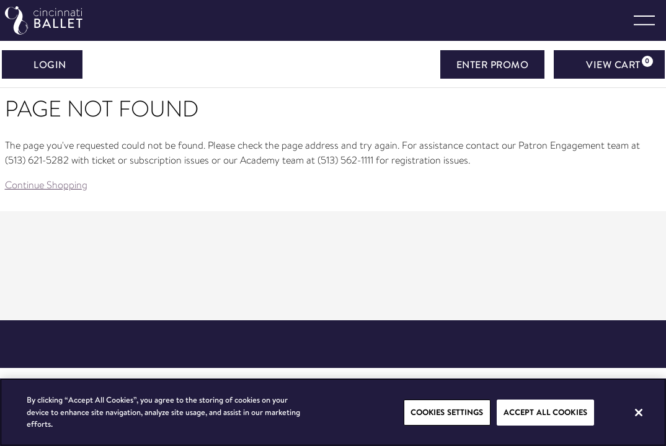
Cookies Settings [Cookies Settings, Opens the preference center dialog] (447, 412)
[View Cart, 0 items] (609, 64)
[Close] (638, 412)
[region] (333, 412)
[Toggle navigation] (644, 20)
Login (42, 64)
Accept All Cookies (545, 412)
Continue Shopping (46, 184)
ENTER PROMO (492, 64)
